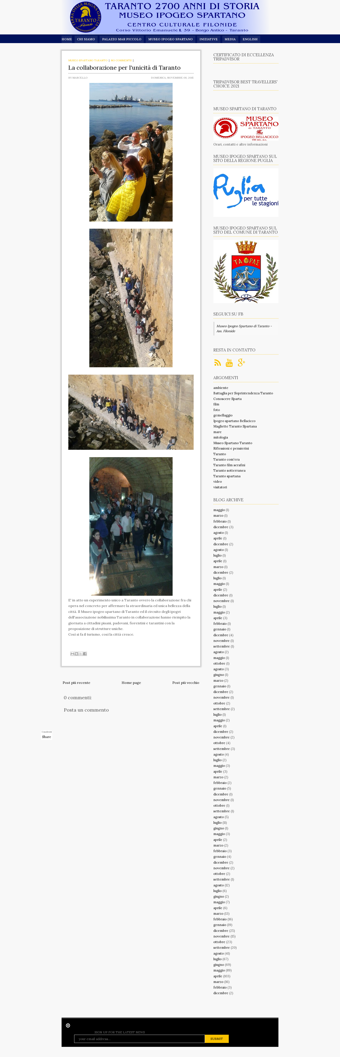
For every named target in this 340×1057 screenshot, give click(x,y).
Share (46, 737)
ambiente (220, 388)
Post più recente (76, 682)
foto (216, 410)
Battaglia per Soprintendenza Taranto (243, 393)
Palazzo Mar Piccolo (122, 39)
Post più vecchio (185, 682)
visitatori (220, 487)
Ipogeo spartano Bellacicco (234, 421)
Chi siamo (86, 39)
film (216, 404)
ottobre (219, 663)
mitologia (220, 437)
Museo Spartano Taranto (88, 60)
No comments (121, 60)
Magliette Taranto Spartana (235, 426)
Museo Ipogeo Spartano (171, 39)
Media (230, 39)
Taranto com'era (226, 459)
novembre (221, 601)
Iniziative (209, 39)
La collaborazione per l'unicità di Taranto (124, 67)
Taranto (219, 454)
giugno (218, 675)
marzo (218, 515)
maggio (219, 510)
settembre (221, 646)
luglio (217, 555)
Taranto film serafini (229, 465)
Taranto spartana (226, 476)
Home (67, 39)
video (217, 481)
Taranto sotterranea (229, 470)
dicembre (220, 527)
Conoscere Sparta (227, 399)
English (251, 39)
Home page (131, 682)
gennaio (219, 629)
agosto (218, 533)
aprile (217, 538)
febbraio (220, 521)
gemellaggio (222, 415)
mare (217, 432)
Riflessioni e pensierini (231, 448)
